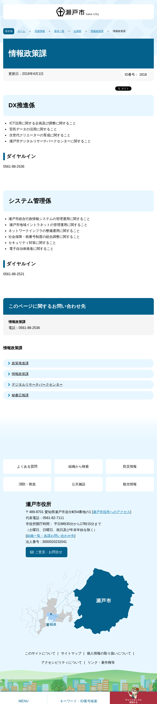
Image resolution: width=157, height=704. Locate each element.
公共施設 (78, 484)
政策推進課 (20, 363)
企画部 (77, 31)
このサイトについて (40, 653)
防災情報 (130, 466)
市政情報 (40, 31)
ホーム (21, 31)
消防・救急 (27, 484)
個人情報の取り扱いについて (109, 653)
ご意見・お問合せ (48, 552)
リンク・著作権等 (101, 662)
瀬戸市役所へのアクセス (111, 512)
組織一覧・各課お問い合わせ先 (50, 536)
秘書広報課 (20, 395)
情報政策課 (97, 31)
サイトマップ (71, 653)
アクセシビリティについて (61, 662)
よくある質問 (27, 466)
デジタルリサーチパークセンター (37, 384)
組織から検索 (78, 466)
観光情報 (130, 484)
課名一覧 (59, 31)
